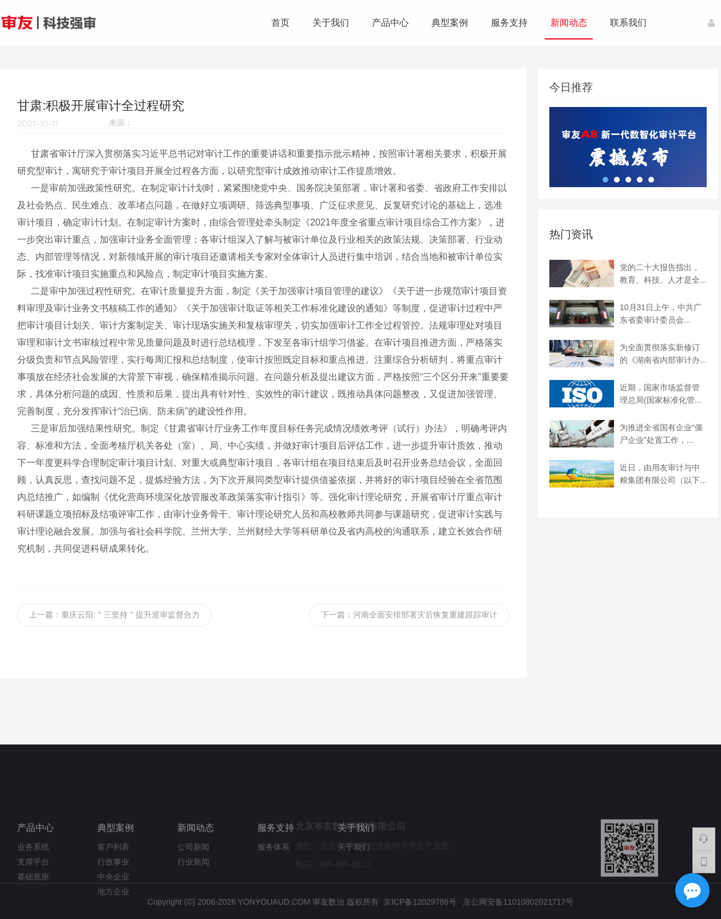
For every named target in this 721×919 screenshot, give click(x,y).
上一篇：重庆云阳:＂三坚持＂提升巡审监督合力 (114, 614)
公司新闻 (193, 886)
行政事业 (113, 901)
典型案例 (449, 22)
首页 (280, 22)
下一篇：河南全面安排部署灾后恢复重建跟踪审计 (409, 614)
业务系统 (33, 886)
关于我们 (330, 22)
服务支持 (509, 22)
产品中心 (390, 22)
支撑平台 (33, 901)
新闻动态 (568, 22)
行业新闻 (193, 901)
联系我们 (628, 22)
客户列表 (113, 886)
